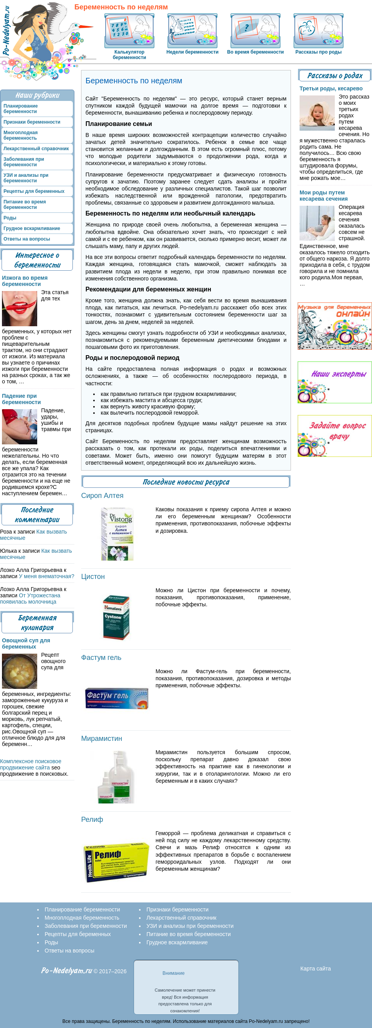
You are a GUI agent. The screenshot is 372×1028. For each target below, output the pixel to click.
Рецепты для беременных (34, 191)
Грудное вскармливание (32, 228)
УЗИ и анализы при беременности (26, 178)
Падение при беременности (21, 399)
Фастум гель (101, 657)
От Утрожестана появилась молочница (30, 598)
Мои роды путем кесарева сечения (324, 195)
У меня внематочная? (46, 576)
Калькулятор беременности (129, 54)
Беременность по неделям (121, 7)
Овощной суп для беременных (26, 643)
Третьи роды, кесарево (331, 88)
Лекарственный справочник (36, 148)
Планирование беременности (21, 108)
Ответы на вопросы (27, 239)
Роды (10, 218)
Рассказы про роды (319, 52)
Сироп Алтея (102, 496)
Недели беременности (192, 52)
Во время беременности (255, 52)
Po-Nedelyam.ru (66, 970)
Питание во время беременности (25, 204)
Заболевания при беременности (24, 161)
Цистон (93, 576)
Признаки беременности (32, 122)
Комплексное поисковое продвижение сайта (30, 764)
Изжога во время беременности (25, 281)
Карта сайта (315, 968)
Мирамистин (101, 738)
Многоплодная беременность (21, 135)
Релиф (92, 819)
